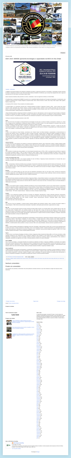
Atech (21, 258)
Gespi (43, 258)
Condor (36, 258)
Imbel (50, 258)
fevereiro (38, 326)
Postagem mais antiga (61, 301)
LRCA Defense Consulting (18, 442)
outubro (38, 332)
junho (38, 338)
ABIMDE (11, 258)
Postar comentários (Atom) (14, 303)
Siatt (63, 258)
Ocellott (60, 258)
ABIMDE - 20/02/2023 (10, 89)
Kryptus (52, 258)
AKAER (15, 258)
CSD (38, 258)
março (38, 325)
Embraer (40, 258)
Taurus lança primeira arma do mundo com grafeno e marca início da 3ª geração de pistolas (23, 328)
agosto (38, 335)
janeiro (38, 328)
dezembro (38, 329)
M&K (55, 258)
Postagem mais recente (10, 301)
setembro (38, 333)
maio (37, 339)
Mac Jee (57, 258)
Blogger (38, 451)
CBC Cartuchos (31, 258)
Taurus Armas (8, 259)
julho (37, 336)
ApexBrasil (18, 258)
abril (37, 323)
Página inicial (35, 301)
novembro (38, 347)
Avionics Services (25, 258)
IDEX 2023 (46, 258)
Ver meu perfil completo (16, 448)
